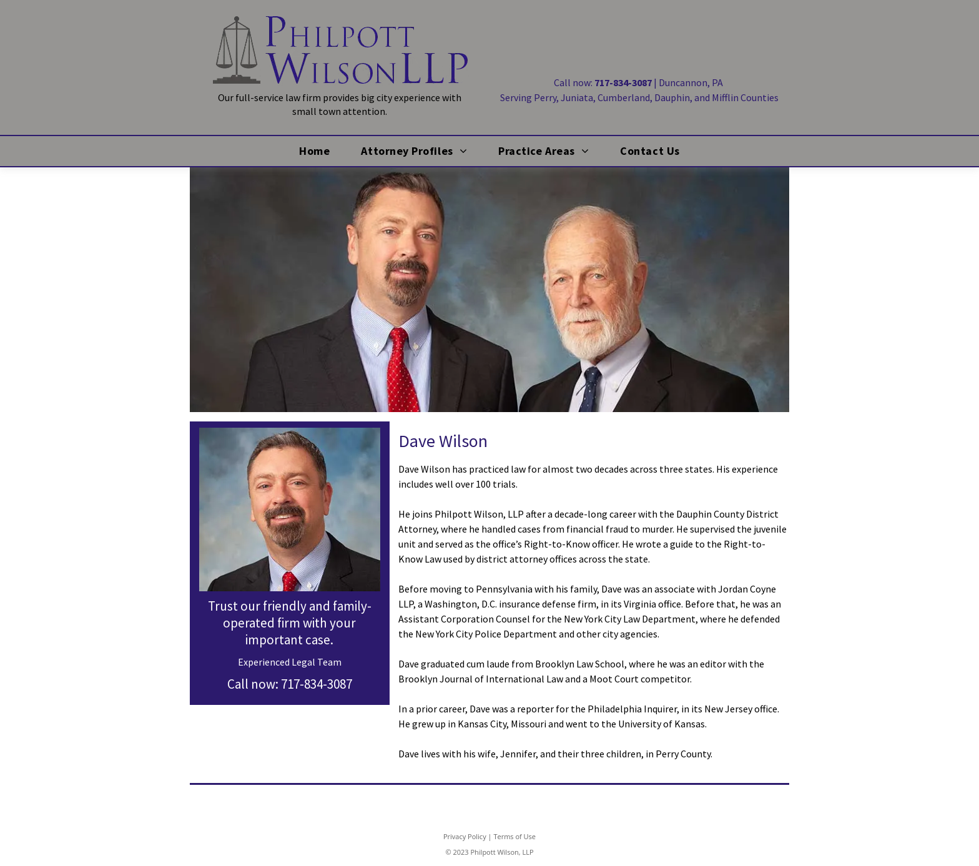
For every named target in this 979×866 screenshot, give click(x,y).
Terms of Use (514, 836)
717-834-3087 (316, 684)
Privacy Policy (464, 836)
